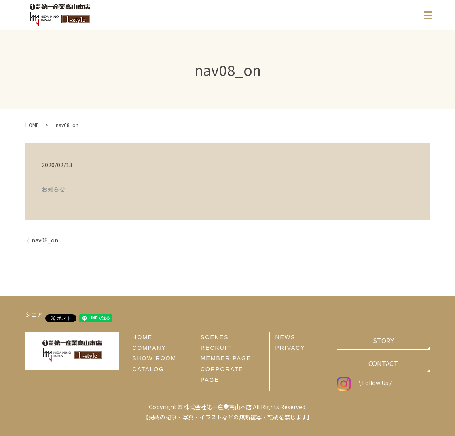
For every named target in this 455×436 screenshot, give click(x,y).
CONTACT (383, 363)
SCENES (215, 337)
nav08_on (45, 240)
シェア (33, 314)
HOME (32, 124)
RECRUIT (216, 348)
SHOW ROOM (154, 358)
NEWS (285, 337)
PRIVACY (290, 348)
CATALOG (148, 369)
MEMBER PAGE (226, 358)
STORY (383, 340)
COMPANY (149, 348)
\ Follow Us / (364, 383)
